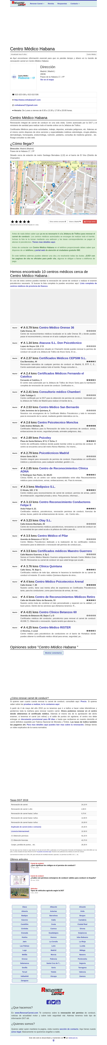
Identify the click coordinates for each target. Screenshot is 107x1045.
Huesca (53, 937)
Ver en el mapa (47, 80)
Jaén (25, 942)
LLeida (82, 946)
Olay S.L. (45, 520)
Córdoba (24, 929)
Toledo (53, 972)
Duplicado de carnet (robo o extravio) (26, 827)
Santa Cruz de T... (53, 963)
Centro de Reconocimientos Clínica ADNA (54, 470)
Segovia (82, 963)
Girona (82, 929)
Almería (24, 911)
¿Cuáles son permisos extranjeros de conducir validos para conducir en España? (63, 878)
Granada (24, 933)
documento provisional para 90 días (38, 719)
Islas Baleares (82, 937)
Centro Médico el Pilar (53, 535)
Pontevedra (82, 959)
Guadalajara (53, 933)
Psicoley (45, 437)
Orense (24, 959)
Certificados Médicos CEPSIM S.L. (62, 358)
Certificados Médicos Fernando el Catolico (52, 375)
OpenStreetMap (84, 213)
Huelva (24, 937)
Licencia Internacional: (20, 831)
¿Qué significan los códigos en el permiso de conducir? (53, 865)
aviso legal (16, 1032)
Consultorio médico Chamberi (59, 391)
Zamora (82, 976)
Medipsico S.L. (45, 486)
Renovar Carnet (37, 4)
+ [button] (13, 164)
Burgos (82, 916)
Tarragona (82, 968)
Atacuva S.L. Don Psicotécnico (60, 342)
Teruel (24, 972)
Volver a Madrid (75, 221)
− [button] (13, 168)
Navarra (82, 955)
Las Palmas (24, 946)
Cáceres (24, 920)
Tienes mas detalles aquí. (44, 242)
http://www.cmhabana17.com (27, 100)
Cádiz (53, 920)
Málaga (82, 950)
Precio (84, 701)
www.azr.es (73, 1038)
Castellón (24, 924)
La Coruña (53, 942)
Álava (24, 907)
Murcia (53, 955)
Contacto (75, 4)
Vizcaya (53, 976)
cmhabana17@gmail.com (26, 105)
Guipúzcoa (82, 933)
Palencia (53, 959)
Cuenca (53, 929)
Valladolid (24, 976)
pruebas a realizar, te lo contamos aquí (41, 704)
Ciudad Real (82, 924)
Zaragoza (24, 981)
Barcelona (53, 916)
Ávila (82, 911)
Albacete (53, 907)
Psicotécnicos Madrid (54, 453)
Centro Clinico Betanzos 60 (58, 612)
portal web (40, 250)
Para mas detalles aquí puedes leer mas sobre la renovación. (55, 725)
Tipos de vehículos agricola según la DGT (47, 891)
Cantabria (82, 920)
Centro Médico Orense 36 (56, 327)
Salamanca (24, 963)
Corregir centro (90, 221)
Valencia (82, 972)
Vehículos (34, 888)
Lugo (25, 950)
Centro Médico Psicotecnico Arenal (59, 581)
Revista (51, 4)
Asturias (53, 911)
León (53, 946)
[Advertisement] (53, 26)
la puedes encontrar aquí (44, 851)
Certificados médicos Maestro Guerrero (65, 551)
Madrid (53, 950)
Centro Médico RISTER (55, 627)
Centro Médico (91, 54)
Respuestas (62, 4)
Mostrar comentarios (53, 653)
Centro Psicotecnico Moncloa (58, 422)
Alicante (82, 907)
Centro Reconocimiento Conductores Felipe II (55, 503)
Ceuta (53, 924)
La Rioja (82, 942)
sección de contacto (69, 1029)
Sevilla (24, 968)
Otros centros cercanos (58, 221)
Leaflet (74, 213)
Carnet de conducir (37, 863)
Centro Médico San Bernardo (59, 407)
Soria (53, 968)
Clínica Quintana (50, 566)
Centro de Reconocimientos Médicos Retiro (65, 596)
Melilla (24, 955)
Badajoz (24, 916)
